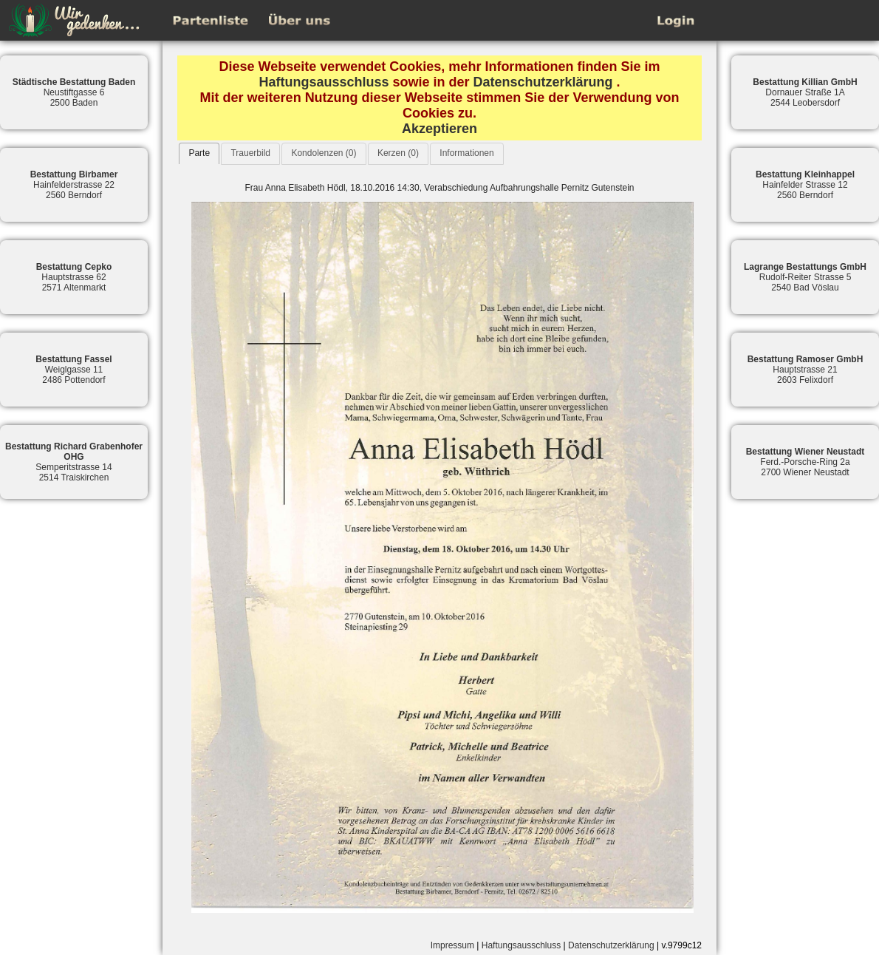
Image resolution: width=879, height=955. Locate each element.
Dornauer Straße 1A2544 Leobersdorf (805, 92)
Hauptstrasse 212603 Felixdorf (805, 369)
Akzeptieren (439, 128)
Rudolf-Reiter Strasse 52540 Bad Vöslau (805, 277)
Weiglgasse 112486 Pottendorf (73, 369)
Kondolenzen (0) (323, 153)
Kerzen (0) (398, 153)
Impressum (452, 945)
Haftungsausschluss (324, 82)
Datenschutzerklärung (543, 82)
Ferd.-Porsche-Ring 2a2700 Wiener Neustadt (805, 462)
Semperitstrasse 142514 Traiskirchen (74, 462)
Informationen (466, 153)
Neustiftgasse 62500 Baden (74, 92)
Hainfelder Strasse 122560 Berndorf (805, 184)
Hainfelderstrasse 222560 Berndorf (74, 184)
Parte (199, 153)
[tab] (199, 153)
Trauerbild (250, 153)
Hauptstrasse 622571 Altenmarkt (74, 277)
